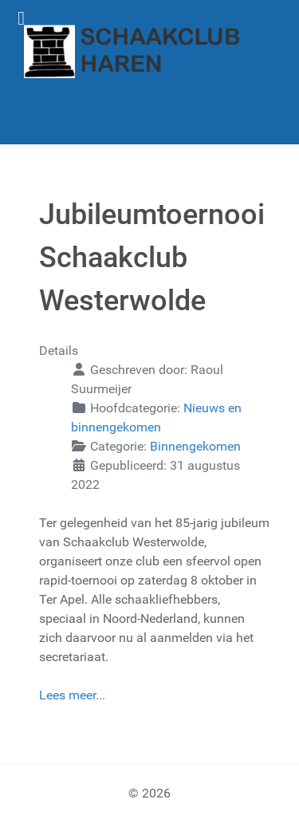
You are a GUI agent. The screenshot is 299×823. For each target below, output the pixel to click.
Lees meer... (72, 695)
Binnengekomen (195, 446)
